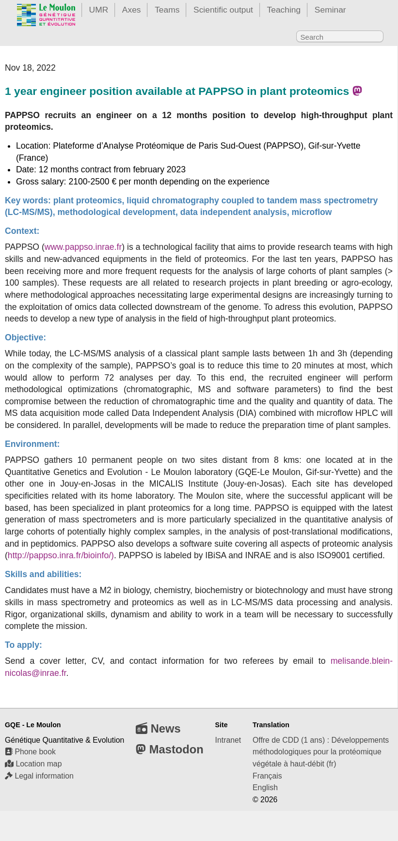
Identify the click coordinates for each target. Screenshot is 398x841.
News (158, 728)
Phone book (30, 752)
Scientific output (223, 10)
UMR (99, 10)
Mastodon (170, 749)
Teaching (284, 10)
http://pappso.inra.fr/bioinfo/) (61, 555)
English (265, 787)
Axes (131, 10)
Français (267, 776)
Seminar (330, 10)
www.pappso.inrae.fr (83, 247)
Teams (167, 10)
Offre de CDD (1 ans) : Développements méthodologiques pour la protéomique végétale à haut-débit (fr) (321, 752)
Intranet (228, 740)
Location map (33, 764)
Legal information (39, 776)
